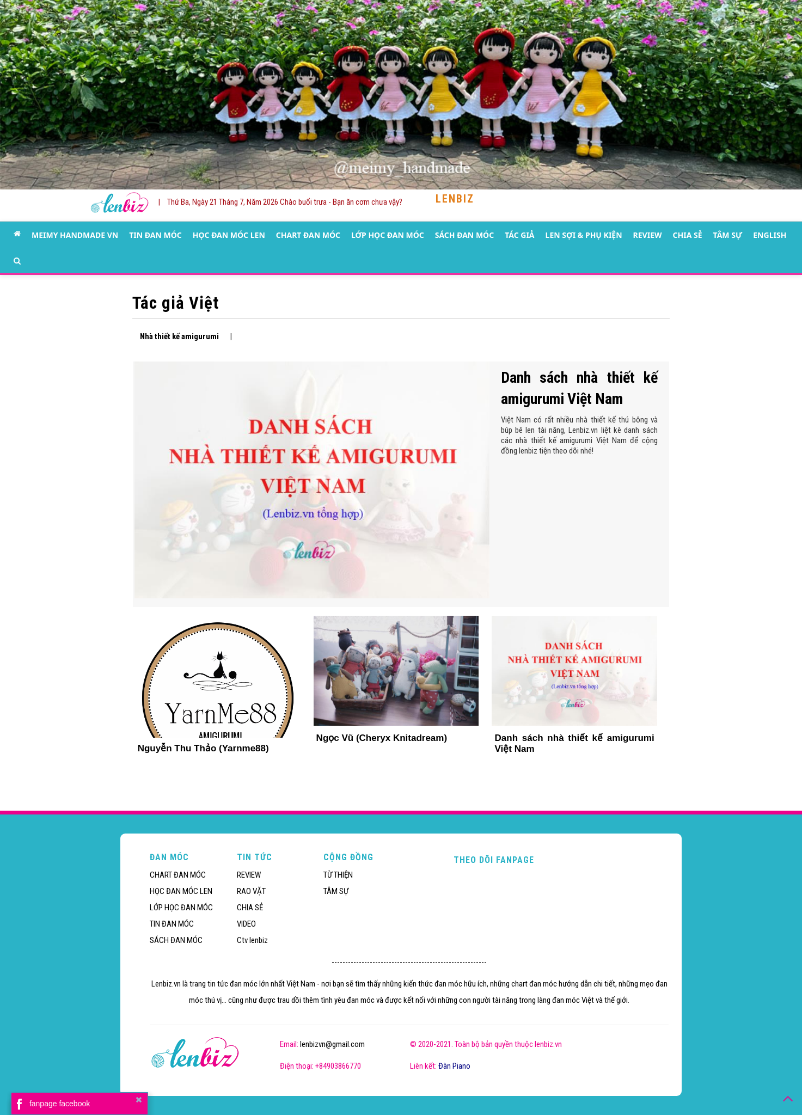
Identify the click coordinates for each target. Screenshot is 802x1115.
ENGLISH (769, 235)
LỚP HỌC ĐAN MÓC (387, 235)
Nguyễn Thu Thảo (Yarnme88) (203, 748)
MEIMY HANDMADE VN (75, 235)
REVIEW (647, 235)
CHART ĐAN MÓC (308, 235)
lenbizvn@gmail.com (332, 1044)
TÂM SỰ (728, 235)
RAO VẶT (251, 891)
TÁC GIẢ (519, 235)
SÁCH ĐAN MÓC (464, 235)
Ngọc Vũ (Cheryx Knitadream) (382, 738)
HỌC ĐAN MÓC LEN (229, 235)
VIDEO (246, 924)
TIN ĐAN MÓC (155, 235)
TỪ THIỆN (338, 875)
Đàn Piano (454, 1066)
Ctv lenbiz (252, 940)
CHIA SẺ (687, 235)
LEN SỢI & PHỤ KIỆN (584, 235)
